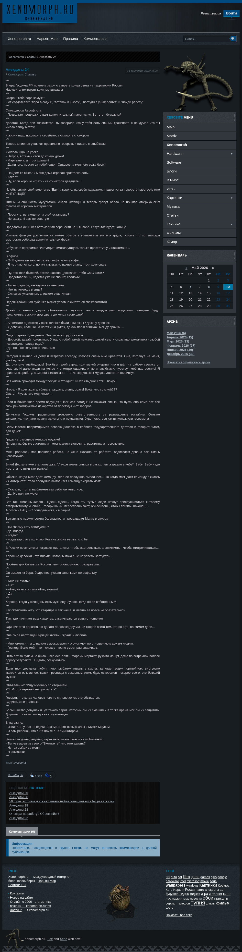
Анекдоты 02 (18, 818)
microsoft (193, 881)
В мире (173, 180)
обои (208, 898)
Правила (70, 39)
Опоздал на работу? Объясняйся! (34, 814)
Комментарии (95, 39)
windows (192, 885)
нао (168, 898)
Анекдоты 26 (18, 793)
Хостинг (16, 910)
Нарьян (178, 889)
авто (201, 889)
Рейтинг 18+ (17, 885)
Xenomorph (16, 56)
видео (184, 894)
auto (174, 877)
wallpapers (176, 885)
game (195, 877)
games (205, 877)
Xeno (63, 939)
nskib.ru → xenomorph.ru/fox (30, 906)
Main (171, 127)
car (180, 877)
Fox (50, 939)
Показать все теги (179, 915)
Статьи (31, 56)
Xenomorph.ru (19, 39)
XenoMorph (15, 775)
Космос (224, 885)
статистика (43, 901)
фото (169, 907)
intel (183, 881)
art (168, 877)
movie (204, 881)
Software (174, 162)
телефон (183, 903)
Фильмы (174, 233)
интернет (215, 894)
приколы (221, 898)
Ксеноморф (39, 12)
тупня (198, 903)
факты (210, 903)
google (222, 877)
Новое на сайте (21, 897)
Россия (191, 889)
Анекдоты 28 (18, 809)
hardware (172, 881)
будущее (172, 894)
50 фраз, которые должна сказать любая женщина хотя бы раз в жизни (61, 801)
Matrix (172, 136)
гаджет (195, 894)
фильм (223, 903)
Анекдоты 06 (18, 797)
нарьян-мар (180, 898)
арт (222, 889)
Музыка (173, 206)
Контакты (17, 893)
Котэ (169, 889)
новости (196, 898)
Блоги (172, 171)
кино (227, 894)
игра (204, 894)
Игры (171, 189)
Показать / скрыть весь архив (188, 362)
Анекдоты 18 (18, 805)
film (186, 877)
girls (214, 877)
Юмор (172, 242)
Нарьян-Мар (47, 39)
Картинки (208, 885)
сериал (171, 903)
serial (213, 881)
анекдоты (20, 762)
